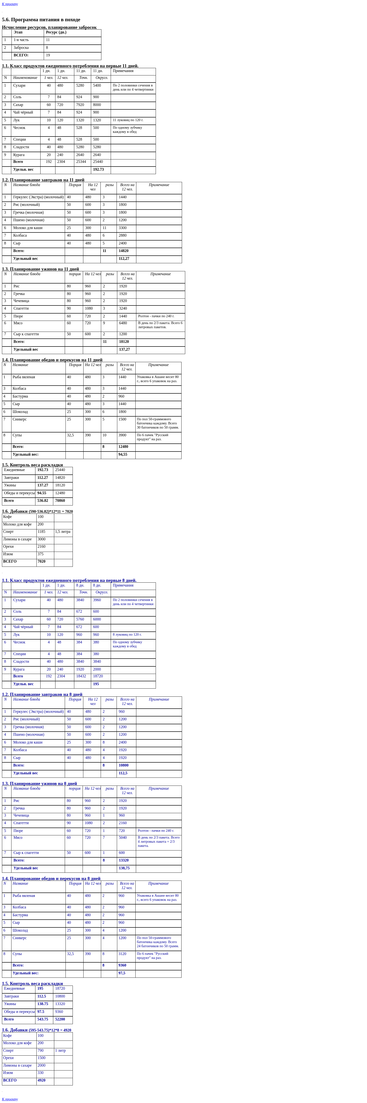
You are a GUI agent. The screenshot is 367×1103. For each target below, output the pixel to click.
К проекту (10, 4)
